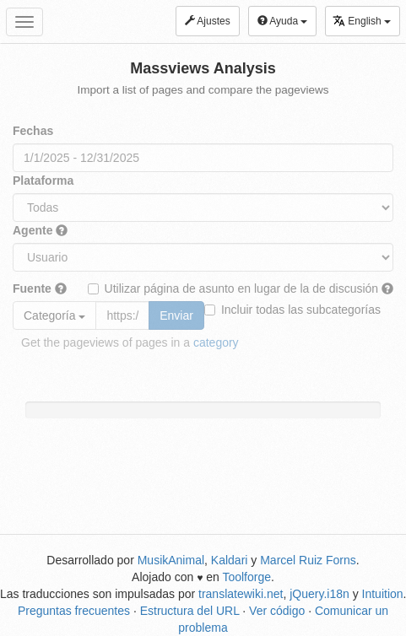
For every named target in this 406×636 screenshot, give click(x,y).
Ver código (277, 610)
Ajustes (207, 21)
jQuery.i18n (319, 594)
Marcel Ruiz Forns (308, 560)
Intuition (382, 594)
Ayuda (282, 21)
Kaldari (229, 560)
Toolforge (246, 577)
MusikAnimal (171, 560)
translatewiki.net (240, 594)
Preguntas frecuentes (74, 610)
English (362, 20)
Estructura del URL (190, 610)
